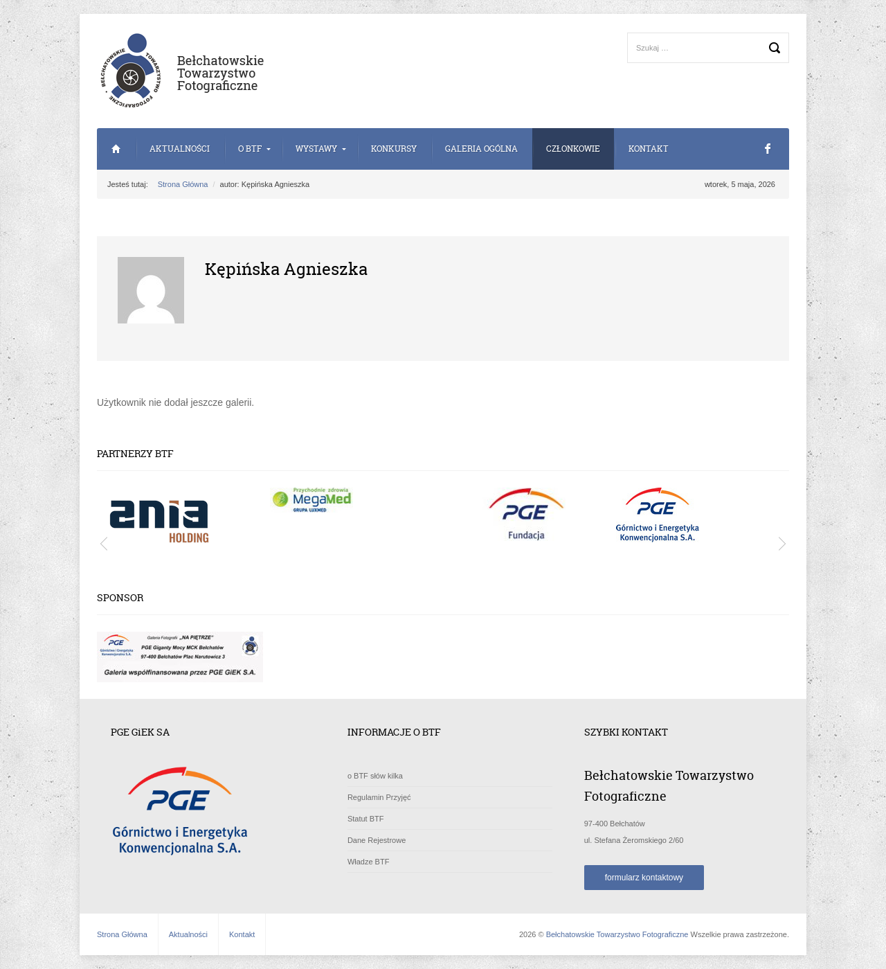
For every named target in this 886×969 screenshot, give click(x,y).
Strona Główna (116, 149)
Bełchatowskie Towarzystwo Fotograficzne (617, 934)
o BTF (250, 148)
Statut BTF (365, 819)
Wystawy (316, 148)
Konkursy (394, 148)
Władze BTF (368, 861)
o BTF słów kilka (375, 776)
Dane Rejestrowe (376, 840)
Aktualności (180, 148)
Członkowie (573, 148)
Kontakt (649, 148)
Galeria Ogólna (481, 148)
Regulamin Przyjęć (379, 797)
